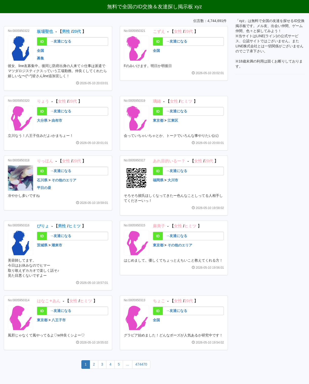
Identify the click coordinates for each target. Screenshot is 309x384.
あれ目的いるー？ (169, 161)
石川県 (42, 180)
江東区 (173, 120)
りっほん (45, 161)
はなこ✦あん (48, 301)
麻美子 (159, 226)
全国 (40, 51)
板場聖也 (45, 31)
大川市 (173, 180)
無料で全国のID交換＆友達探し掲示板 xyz (154, 6)
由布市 (57, 120)
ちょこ (159, 301)
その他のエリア (64, 180)
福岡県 (158, 180)
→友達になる (60, 41)
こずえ (159, 31)
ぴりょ (43, 226)
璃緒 (157, 101)
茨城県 (42, 245)
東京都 (158, 120)
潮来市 (57, 245)
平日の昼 (44, 188)
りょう (43, 101)
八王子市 (59, 320)
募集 (40, 58)
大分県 (42, 120)
